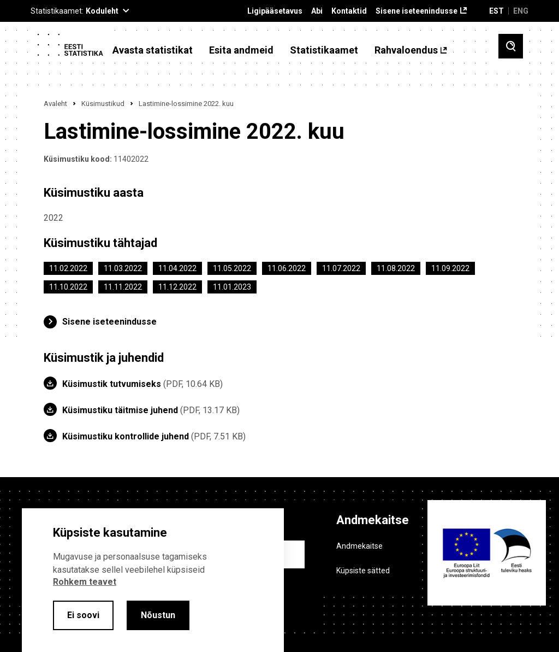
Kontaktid (349, 11)
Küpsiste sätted (363, 570)
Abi (317, 11)
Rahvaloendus (406, 50)
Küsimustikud (102, 103)
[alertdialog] (153, 580)
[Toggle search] (510, 46)
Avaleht (55, 103)
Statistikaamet (324, 50)
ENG (520, 11)
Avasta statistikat (152, 50)
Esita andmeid (241, 50)
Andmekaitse (359, 546)
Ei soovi (83, 615)
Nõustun (158, 615)
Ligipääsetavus (274, 11)
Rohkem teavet (84, 582)
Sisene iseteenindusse (416, 11)
